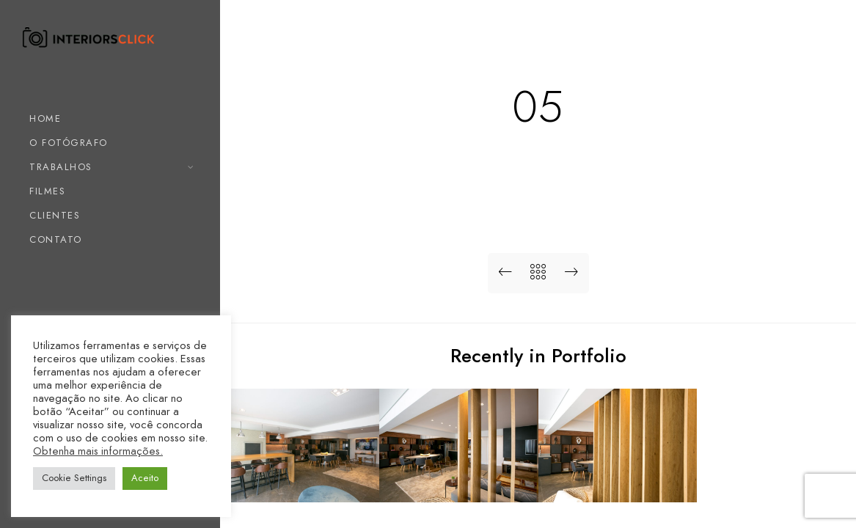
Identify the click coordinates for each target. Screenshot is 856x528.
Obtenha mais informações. (98, 451)
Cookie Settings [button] (74, 478)
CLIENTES (54, 215)
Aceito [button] (144, 478)
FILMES (47, 191)
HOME (45, 118)
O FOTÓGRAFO (68, 143)
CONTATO (55, 239)
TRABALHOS (60, 167)
